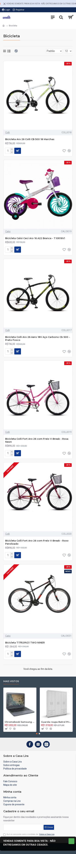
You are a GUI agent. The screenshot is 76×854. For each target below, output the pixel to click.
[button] (36, 733)
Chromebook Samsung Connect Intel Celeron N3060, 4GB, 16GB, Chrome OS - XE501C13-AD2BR (20, 722)
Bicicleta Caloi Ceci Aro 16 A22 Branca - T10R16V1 (35, 238)
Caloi (7, 231)
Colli (7, 132)
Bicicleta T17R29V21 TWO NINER (25, 642)
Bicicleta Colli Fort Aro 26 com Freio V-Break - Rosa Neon (36, 440)
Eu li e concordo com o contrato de (29, 834)
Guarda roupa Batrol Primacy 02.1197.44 (56, 722)
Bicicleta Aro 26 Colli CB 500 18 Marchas (29, 139)
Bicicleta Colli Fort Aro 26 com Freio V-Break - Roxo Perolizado (37, 542)
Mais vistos (11, 681)
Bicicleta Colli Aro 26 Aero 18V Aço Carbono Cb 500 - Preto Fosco (37, 339)
